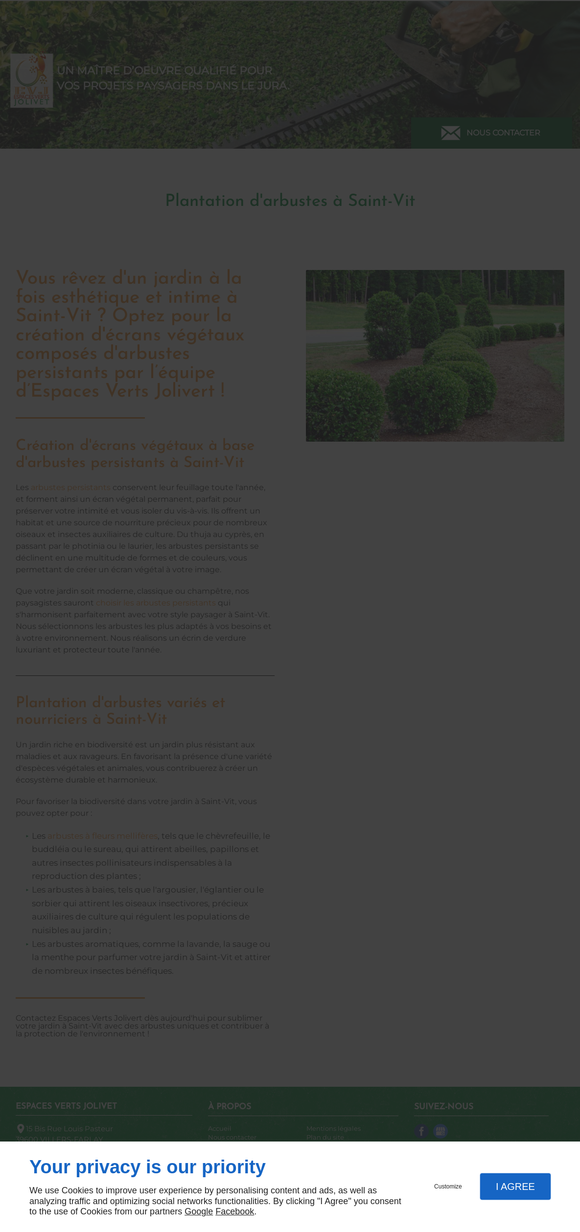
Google (199, 1211)
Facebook (234, 1211)
